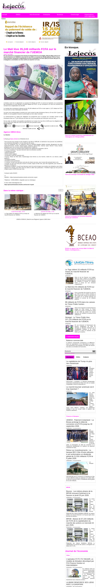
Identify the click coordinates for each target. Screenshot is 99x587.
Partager (40, 128)
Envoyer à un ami (18, 126)
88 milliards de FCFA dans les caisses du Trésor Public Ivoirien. (80, 303)
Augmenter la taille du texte (49, 126)
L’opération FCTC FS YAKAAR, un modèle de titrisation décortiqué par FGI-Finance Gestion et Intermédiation (80, 562)
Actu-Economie (35, 14)
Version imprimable (32, 126)
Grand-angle (75, 14)
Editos (78, 357)
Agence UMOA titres (45, 219)
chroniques (69, 357)
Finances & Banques (72, 416)
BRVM (68, 487)
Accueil (4, 14)
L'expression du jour (72, 336)
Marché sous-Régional (33, 219)
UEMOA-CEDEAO (21, 219)
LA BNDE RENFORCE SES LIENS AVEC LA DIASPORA (80, 583)
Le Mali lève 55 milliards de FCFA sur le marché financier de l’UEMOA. (46, 214)
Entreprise (46, 14)
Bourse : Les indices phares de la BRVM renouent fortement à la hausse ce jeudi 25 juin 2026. (79, 493)
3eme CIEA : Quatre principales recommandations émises (77, 140)
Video (68, 555)
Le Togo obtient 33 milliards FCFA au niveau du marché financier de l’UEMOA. (17, 214)
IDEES (18, 14)
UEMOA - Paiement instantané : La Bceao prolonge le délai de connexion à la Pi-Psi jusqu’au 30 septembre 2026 (80, 423)
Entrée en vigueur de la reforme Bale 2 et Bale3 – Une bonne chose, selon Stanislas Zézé (80, 254)
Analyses (86, 357)
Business (60, 14)
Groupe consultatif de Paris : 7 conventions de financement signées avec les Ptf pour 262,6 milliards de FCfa (79, 179)
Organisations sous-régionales (89, 15)
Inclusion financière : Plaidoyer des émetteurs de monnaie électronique (79, 220)
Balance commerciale (74, 340)
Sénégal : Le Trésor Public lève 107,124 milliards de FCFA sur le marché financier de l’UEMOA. (78, 319)
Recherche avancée (69, 353)
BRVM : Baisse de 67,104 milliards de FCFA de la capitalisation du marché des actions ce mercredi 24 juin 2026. (80, 522)
